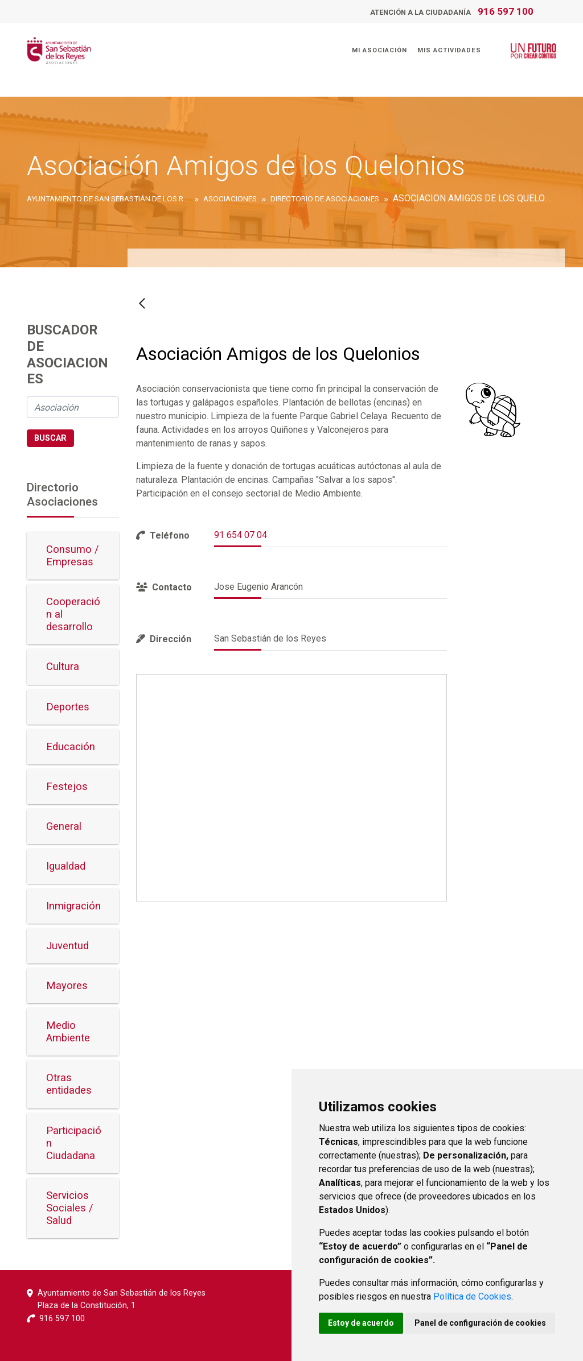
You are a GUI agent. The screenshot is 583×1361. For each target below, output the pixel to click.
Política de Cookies (472, 1296)
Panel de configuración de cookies (480, 1322)
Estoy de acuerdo (361, 1322)
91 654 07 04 (240, 534)
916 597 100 (505, 11)
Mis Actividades (449, 50)
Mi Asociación (379, 50)
